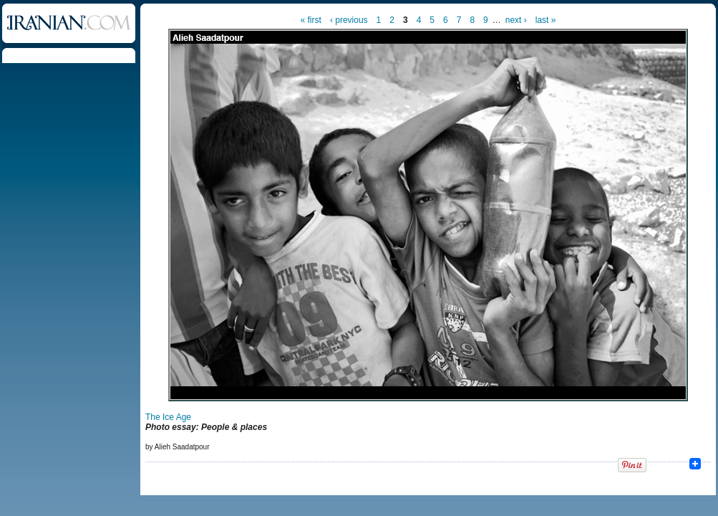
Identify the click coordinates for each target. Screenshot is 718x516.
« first (311, 20)
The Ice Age (168, 417)
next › (516, 20)
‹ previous (349, 20)
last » (545, 20)
